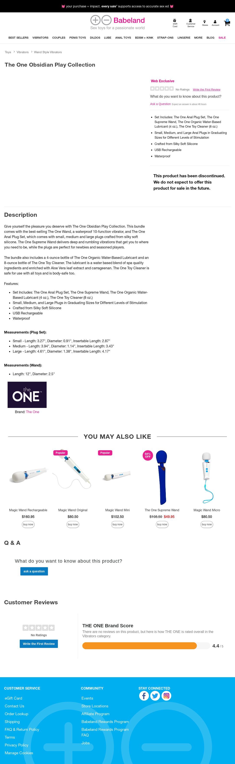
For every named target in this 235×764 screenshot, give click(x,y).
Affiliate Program (95, 713)
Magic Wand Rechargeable (28, 510)
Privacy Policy (16, 745)
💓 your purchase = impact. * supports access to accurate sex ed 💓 (117, 6)
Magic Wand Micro (207, 510)
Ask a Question (160, 104)
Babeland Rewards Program (105, 721)
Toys (8, 52)
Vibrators (23, 52)
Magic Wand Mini (117, 510)
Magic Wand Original (72, 510)
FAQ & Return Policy (22, 729)
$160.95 (28, 516)
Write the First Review (206, 89)
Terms (10, 737)
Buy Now (28, 524)
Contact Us (14, 706)
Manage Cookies (19, 753)
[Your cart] (227, 23)
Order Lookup (16, 713)
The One (32, 412)
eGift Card (13, 698)
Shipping (12, 721)
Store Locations (95, 706)
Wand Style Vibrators (48, 52)
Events (87, 698)
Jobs (86, 743)
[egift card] (175, 23)
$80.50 (73, 516)
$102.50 (117, 516)
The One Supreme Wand (162, 510)
